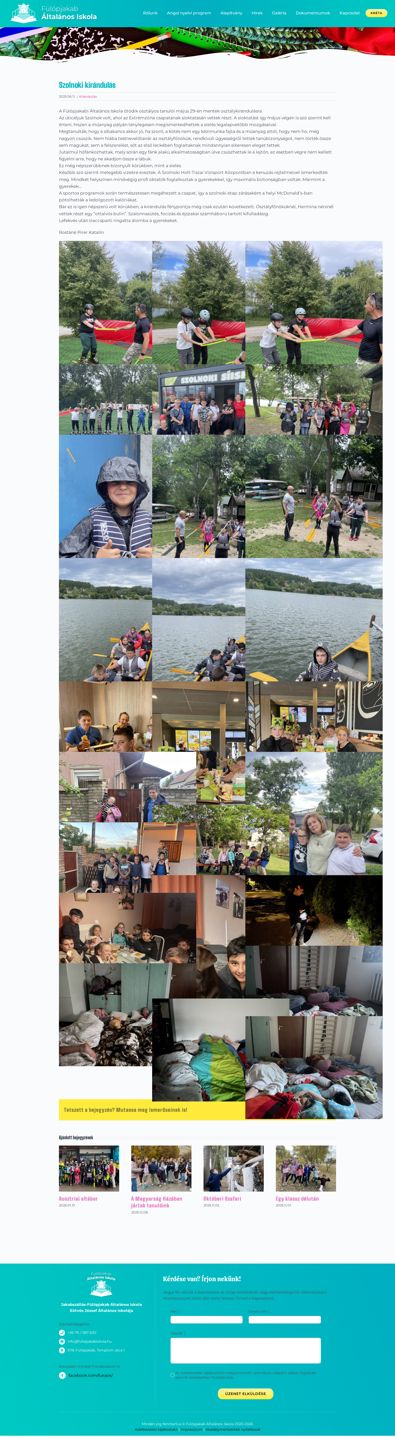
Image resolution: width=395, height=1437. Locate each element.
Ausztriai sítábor (78, 1199)
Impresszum (192, 1429)
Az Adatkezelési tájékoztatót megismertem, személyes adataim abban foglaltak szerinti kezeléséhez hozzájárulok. (245, 1375)
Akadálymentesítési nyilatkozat (233, 1429)
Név (175, 1311)
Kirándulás (88, 96)
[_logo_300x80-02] (58, 4)
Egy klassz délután (297, 1199)
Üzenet (178, 1333)
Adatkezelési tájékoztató (156, 1429)
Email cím (259, 1311)
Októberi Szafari (222, 1199)
